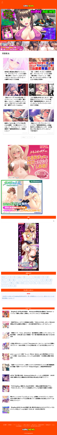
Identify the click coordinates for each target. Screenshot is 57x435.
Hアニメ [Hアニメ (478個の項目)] (37, 279)
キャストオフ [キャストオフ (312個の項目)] (4, 285)
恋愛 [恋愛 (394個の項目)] (46, 279)
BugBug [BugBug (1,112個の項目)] (19, 277)
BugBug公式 (48, 424)
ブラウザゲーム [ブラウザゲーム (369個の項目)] (5, 282)
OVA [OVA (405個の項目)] (42, 279)
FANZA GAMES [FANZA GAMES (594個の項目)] (37, 277)
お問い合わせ (34, 424)
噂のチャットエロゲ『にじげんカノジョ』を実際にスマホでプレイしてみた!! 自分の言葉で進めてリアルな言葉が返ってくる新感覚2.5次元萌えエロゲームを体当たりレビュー (32, 398)
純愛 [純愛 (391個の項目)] (50, 279)
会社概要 (4, 424)
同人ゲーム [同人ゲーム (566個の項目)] (4, 279)
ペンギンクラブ (26, 425)
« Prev (23, 137)
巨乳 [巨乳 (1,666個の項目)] (14, 277)
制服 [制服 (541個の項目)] (14, 279)
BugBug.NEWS (41, 424)
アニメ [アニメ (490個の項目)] (32, 279)
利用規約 (9, 424)
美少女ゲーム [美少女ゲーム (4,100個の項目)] (4, 277)
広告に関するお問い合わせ (36, 425)
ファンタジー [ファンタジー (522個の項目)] (26, 279)
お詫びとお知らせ (26, 424)
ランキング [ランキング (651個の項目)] (29, 277)
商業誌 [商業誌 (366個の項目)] (17, 282)
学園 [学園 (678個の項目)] (24, 277)
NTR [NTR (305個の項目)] (10, 285)
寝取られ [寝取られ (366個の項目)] (12, 282)
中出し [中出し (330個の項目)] (35, 282)
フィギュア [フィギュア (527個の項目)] (19, 279)
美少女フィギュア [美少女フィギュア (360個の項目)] (24, 282)
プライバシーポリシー (17, 424)
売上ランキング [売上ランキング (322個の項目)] (42, 282)
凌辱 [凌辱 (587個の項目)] (47, 277)
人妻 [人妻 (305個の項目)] (14, 285)
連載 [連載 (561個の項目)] (9, 279)
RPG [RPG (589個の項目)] (43, 277)
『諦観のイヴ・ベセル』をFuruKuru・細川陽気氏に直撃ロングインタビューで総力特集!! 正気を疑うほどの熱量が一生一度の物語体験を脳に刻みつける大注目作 (32, 334)
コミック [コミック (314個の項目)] (49, 282)
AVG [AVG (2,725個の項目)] (10, 277)
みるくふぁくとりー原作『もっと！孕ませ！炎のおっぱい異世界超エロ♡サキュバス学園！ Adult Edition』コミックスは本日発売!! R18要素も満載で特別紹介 (32, 356)
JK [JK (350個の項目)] (31, 282)
